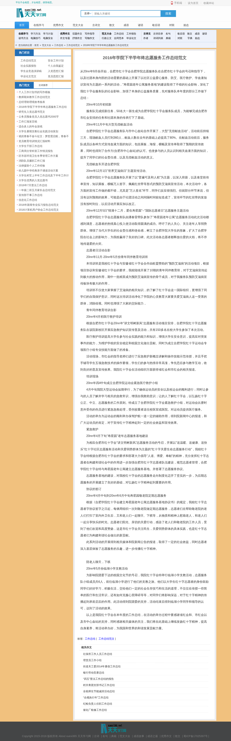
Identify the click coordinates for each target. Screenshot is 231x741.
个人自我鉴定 (56, 65)
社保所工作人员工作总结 (97, 653)
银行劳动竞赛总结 (93, 672)
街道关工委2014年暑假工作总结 (102, 666)
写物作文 (90, 38)
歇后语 (156, 25)
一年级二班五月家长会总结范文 (37, 190)
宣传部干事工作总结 (30, 195)
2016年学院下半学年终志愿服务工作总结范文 (43, 108)
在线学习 (39, 25)
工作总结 (119, 33)
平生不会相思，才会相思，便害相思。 (35, 2)
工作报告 (131, 33)
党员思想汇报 (56, 76)
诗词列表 (158, 38)
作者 (145, 38)
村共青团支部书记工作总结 (99, 685)
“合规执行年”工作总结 (96, 697)
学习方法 (36, 33)
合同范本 (119, 38)
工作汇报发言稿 (28, 121)
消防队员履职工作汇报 (32, 160)
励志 (186, 25)
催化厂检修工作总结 (95, 709)
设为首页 (193, 3)
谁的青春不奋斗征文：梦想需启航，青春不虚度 (44, 138)
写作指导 (90, 33)
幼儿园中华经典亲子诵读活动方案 (38, 170)
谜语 (140, 25)
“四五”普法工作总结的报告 (98, 678)
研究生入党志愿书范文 (32, 111)
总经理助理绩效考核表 (32, 101)
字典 (189, 38)
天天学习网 (84, 736)
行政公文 (107, 38)
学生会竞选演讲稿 (31, 71)
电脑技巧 (36, 38)
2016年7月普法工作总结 (33, 185)
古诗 (96, 736)
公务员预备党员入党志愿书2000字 (39, 116)
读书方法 (23, 38)
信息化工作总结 (28, 199)
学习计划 (48, 33)
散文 (112, 25)
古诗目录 (158, 33)
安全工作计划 (56, 60)
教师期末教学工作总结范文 (34, 97)
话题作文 (77, 33)
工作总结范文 (73, 45)
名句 (168, 33)
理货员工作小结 (92, 660)
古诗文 (96, 25)
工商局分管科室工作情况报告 (36, 150)
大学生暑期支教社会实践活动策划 (38, 131)
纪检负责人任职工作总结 (97, 703)
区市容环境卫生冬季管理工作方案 (38, 155)
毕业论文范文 (28, 76)
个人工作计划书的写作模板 (34, 92)
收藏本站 (208, 3)
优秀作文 (58, 25)
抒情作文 (77, 38)
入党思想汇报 (56, 71)
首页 (21, 25)
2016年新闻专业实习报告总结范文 (39, 204)
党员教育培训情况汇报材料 (34, 141)
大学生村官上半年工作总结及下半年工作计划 (44, 177)
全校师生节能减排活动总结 (99, 691)
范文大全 (78, 25)
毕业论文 (131, 38)
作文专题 (65, 38)
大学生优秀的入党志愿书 (33, 180)
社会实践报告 (28, 65)
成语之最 (152, 736)
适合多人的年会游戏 (30, 126)
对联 (171, 25)
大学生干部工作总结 (30, 146)
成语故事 (139, 736)
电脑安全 (48, 38)
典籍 (168, 38)
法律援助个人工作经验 (32, 165)
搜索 (168, 13)
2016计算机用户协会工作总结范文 (39, 209)
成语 (126, 25)
